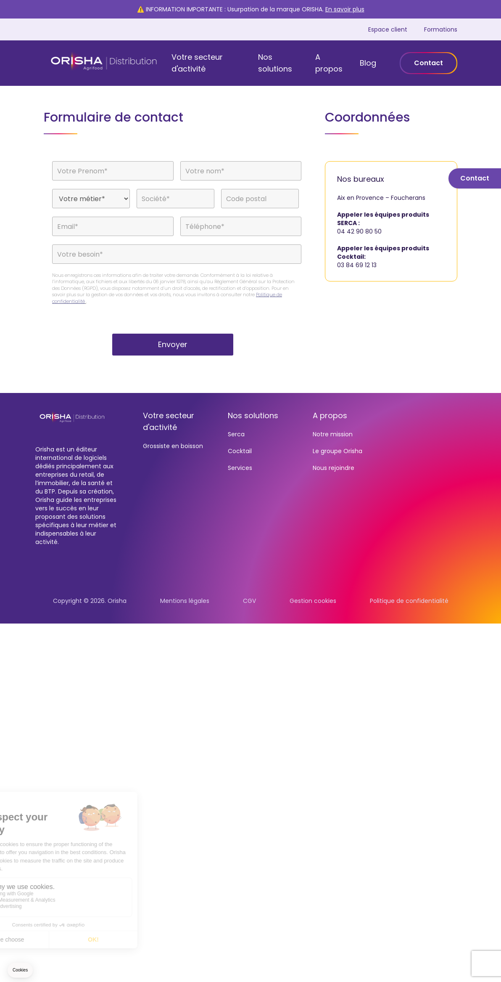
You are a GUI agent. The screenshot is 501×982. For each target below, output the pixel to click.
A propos (329, 63)
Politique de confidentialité (409, 601)
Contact (428, 63)
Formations (440, 29)
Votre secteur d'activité (197, 63)
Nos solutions (275, 63)
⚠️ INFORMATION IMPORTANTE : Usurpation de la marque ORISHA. (250, 9)
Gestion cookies (313, 601)
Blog (368, 63)
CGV (249, 601)
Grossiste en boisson (173, 446)
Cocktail (240, 451)
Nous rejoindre (333, 468)
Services (240, 468)
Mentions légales (184, 601)
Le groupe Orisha (337, 451)
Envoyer (172, 344)
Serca (236, 434)
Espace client (387, 29)
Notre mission (333, 434)
